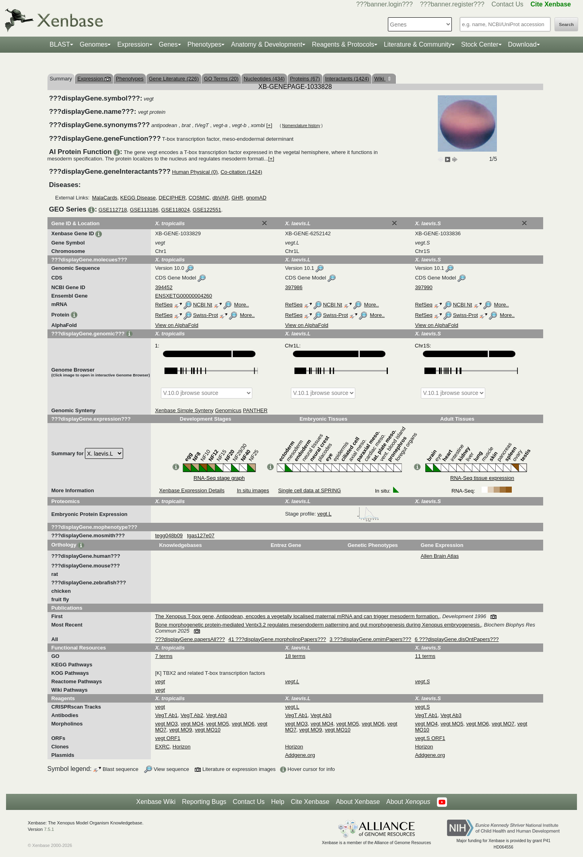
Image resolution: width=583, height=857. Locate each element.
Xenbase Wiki (155, 801)
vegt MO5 (217, 724)
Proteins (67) (305, 79)
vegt (160, 707)
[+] (269, 125)
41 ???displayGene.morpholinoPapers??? (277, 639)
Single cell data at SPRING (309, 490)
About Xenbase (358, 801)
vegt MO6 (243, 724)
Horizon (182, 747)
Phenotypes (204, 44)
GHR (237, 198)
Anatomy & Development (266, 44)
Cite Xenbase (310, 801)
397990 (423, 287)
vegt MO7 (503, 724)
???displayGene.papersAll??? (190, 639)
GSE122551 (207, 210)
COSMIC (199, 198)
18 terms (295, 656)
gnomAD (256, 198)
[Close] (264, 223)
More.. (241, 305)
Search (566, 24)
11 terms (425, 656)
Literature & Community (417, 44)
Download (522, 44)
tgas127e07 (200, 535)
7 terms (163, 656)
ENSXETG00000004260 (183, 296)
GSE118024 (175, 210)
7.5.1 (49, 829)
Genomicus (228, 410)
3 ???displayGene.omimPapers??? (370, 639)
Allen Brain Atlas (440, 556)
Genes (168, 44)
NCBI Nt (202, 305)
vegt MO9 (180, 730)
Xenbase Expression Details (192, 490)
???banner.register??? (452, 4)
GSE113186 (144, 210)
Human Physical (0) (195, 172)
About (408, 802)
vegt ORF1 (167, 738)
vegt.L (348, 514)
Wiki (379, 79)
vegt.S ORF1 (430, 738)
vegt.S (422, 707)
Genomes (93, 44)
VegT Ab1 (166, 715)
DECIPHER (172, 198)
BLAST (59, 44)
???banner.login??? (384, 4)
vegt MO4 (192, 724)
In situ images (253, 490)
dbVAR (220, 198)
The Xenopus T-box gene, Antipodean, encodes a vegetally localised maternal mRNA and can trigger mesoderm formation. (297, 616)
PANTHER (255, 410)
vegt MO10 (207, 730)
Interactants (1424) (347, 79)
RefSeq (163, 305)
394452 (163, 287)
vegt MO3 (166, 724)
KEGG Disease (138, 198)
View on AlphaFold (176, 325)
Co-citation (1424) (241, 172)
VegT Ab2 (192, 715)
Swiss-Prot (205, 315)
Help (277, 801)
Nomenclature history (301, 125)
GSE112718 (113, 210)
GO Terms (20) (221, 79)
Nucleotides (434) (264, 79)
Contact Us (507, 4)
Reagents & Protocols (343, 44)
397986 (293, 287)
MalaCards (104, 198)
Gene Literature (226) (174, 79)
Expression (133, 44)
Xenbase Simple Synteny (184, 410)
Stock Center (479, 44)
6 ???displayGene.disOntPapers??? (457, 639)
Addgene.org (300, 755)
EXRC (162, 747)
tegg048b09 (169, 535)
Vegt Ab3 (216, 715)
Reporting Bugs (204, 801)
